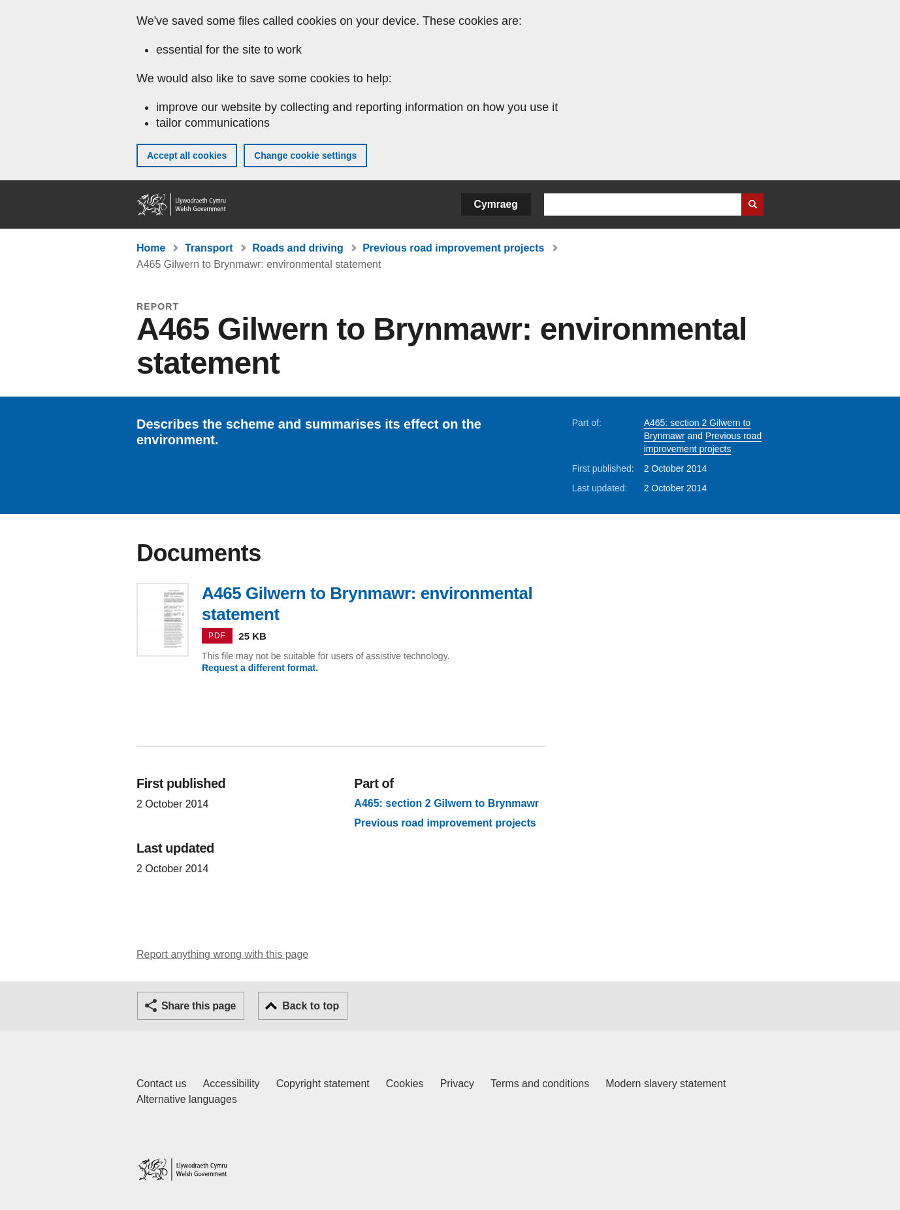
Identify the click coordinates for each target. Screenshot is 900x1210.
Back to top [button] (310, 1005)
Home (151, 247)
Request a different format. (260, 667)
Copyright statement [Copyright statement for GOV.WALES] (323, 1083)
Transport (209, 247)
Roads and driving (298, 247)
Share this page (198, 1005)
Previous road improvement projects (453, 247)
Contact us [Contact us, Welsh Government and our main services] (161, 1083)
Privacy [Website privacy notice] (457, 1083)
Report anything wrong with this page (222, 954)
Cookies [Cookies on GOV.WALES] (405, 1083)
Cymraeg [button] (496, 204)
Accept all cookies (187, 155)
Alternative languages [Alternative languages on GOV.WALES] (187, 1099)
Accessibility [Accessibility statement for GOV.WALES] (230, 1083)
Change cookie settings (305, 155)
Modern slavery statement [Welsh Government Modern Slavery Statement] (665, 1083)
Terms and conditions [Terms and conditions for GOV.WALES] (539, 1083)
